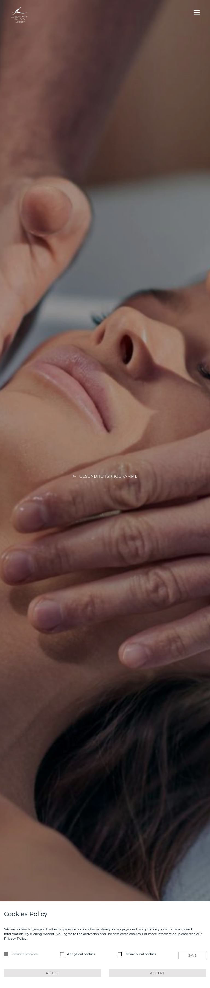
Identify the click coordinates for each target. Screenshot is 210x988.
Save (192, 955)
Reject (52, 973)
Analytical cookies (81, 954)
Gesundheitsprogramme (105, 476)
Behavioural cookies (140, 954)
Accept (157, 973)
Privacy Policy (15, 938)
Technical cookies (24, 954)
